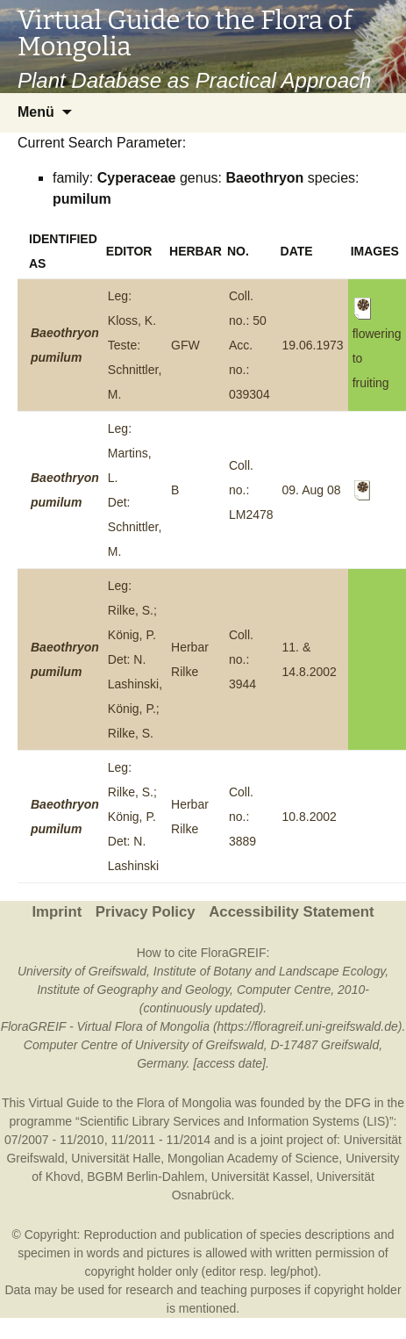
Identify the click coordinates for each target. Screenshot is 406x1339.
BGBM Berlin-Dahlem (145, 1177)
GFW (185, 345)
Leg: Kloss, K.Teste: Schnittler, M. (134, 345)
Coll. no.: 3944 (242, 659)
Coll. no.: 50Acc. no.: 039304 (249, 345)
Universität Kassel (260, 1177)
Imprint (57, 911)
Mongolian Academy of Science (252, 1158)
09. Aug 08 (311, 490)
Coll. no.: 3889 (242, 816)
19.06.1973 (313, 345)
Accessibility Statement (291, 911)
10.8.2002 (309, 817)
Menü (36, 111)
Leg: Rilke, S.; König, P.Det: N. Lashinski (133, 816)
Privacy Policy (146, 911)
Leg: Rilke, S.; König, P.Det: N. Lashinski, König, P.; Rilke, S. (135, 659)
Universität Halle (115, 1158)
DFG (358, 1103)
